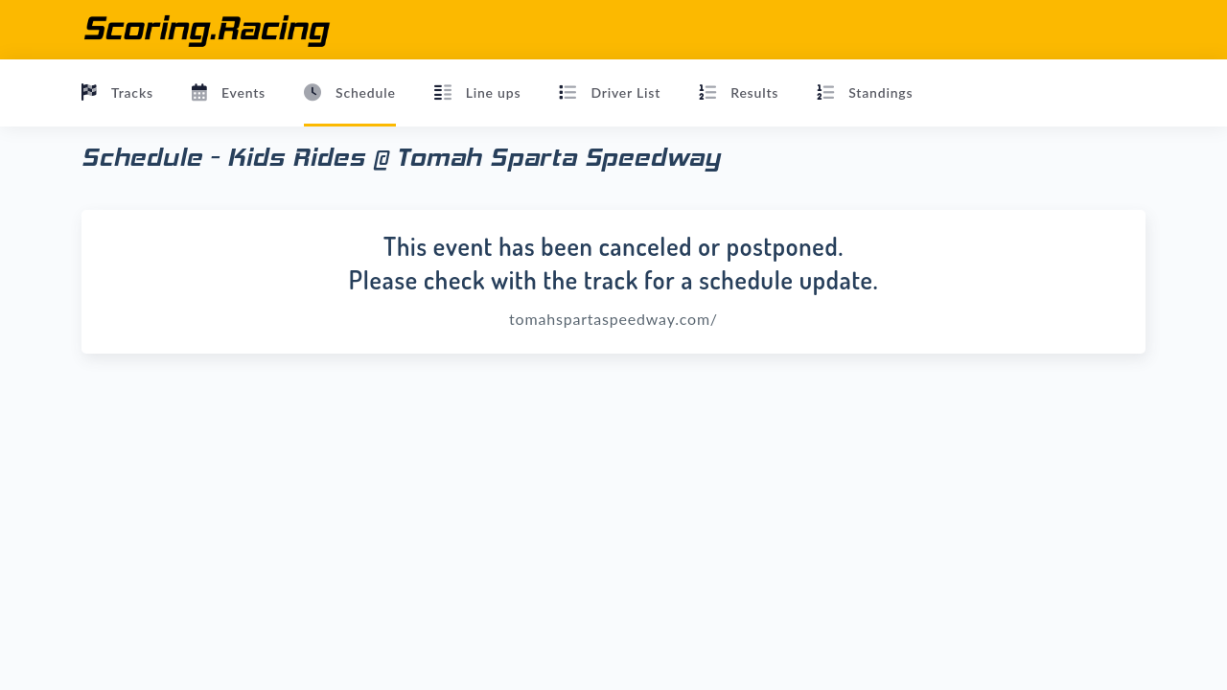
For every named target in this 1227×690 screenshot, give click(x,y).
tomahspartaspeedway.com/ (613, 319)
